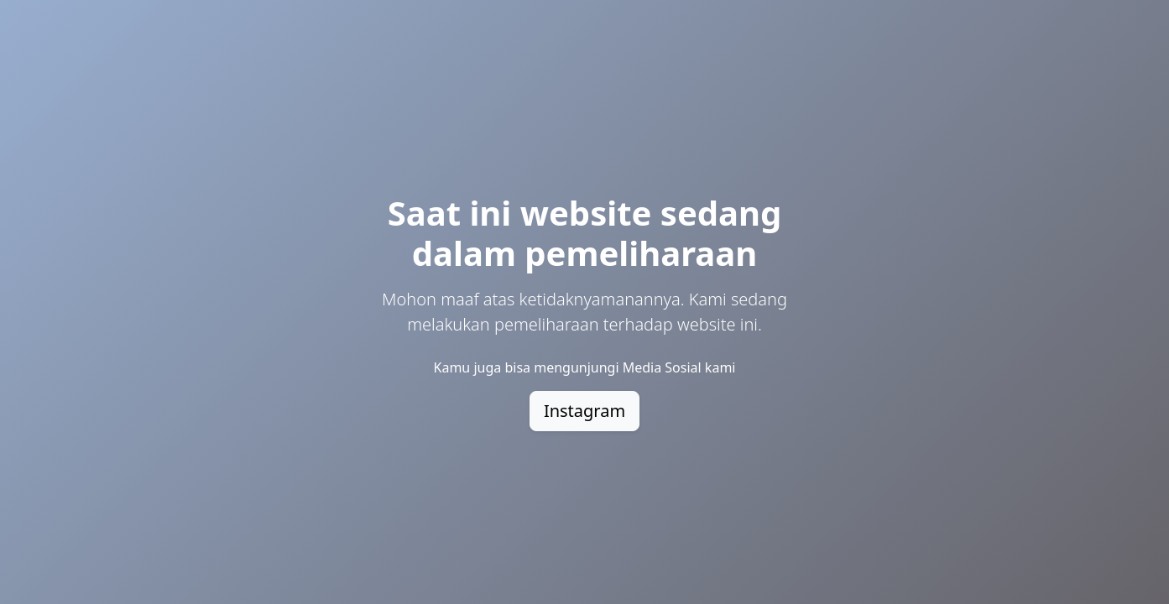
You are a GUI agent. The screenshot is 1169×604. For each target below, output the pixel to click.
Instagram (584, 410)
